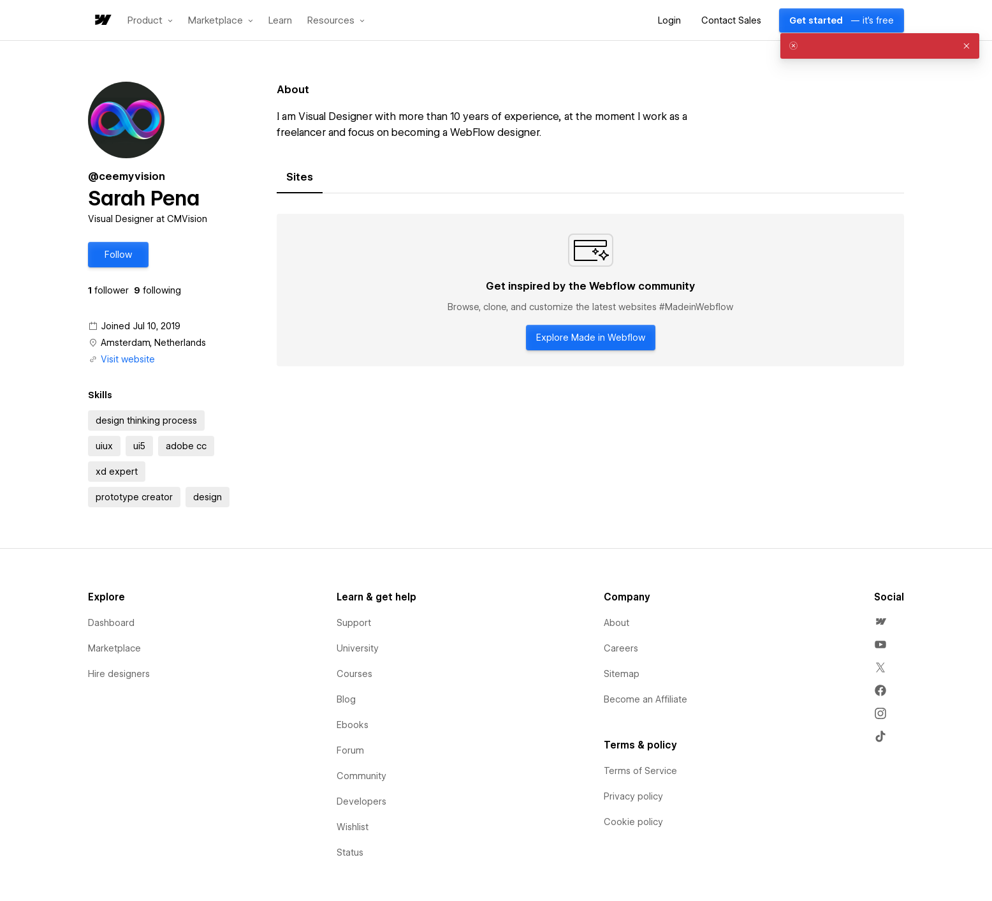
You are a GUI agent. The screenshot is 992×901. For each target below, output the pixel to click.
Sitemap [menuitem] (621, 674)
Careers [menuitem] (621, 648)
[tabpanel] (590, 290)
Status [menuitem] (350, 852)
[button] (150, 20)
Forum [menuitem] (350, 750)
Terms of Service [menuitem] (640, 771)
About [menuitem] (616, 623)
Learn (280, 20)
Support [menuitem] (354, 623)
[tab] (300, 177)
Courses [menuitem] (354, 674)
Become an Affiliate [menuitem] (645, 699)
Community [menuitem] (361, 776)
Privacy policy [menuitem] (633, 796)
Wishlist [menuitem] (352, 827)
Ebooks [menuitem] (352, 725)
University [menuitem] (358, 648)
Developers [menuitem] (361, 801)
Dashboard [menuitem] (111, 623)
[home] (102, 21)
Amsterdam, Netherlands (153, 343)
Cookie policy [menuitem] (633, 822)
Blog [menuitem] (346, 699)
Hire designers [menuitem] (119, 674)
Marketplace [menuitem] (114, 648)
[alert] (879, 46)
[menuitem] (880, 621)
